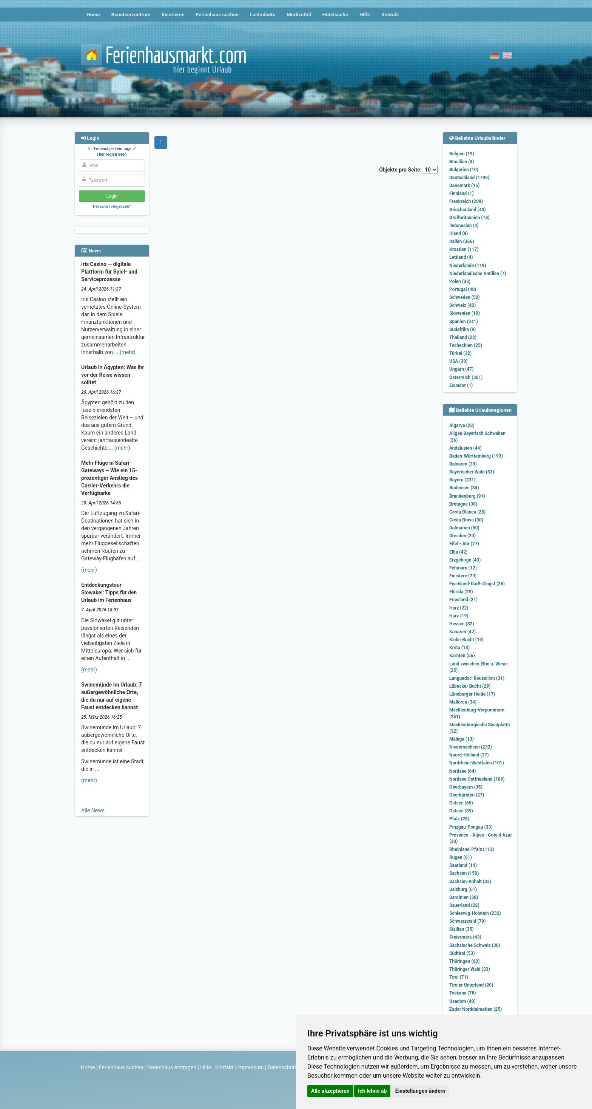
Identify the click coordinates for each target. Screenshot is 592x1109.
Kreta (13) (459, 647)
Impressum (250, 1067)
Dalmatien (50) (464, 528)
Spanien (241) (463, 321)
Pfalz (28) (459, 818)
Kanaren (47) (462, 631)
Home (93, 14)
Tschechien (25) (465, 345)
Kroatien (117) (464, 249)
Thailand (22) (462, 337)
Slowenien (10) (464, 313)
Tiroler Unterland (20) (471, 985)
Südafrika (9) (462, 329)
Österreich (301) (466, 377)
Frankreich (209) (466, 201)
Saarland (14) (463, 865)
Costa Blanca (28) (467, 512)
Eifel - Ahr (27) (464, 543)
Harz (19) (459, 616)
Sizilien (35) (461, 929)
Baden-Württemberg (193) (476, 456)
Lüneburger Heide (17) (472, 694)
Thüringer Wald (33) (469, 969)
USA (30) (458, 361)
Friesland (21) (463, 599)
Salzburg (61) (463, 889)
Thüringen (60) (464, 961)
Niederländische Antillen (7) (477, 273)
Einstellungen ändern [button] (420, 1091)
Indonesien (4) (464, 225)
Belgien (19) (461, 153)
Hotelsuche (335, 14)
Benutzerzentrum (131, 14)
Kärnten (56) (462, 655)
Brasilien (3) (461, 161)
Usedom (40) (462, 1001)
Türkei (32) (460, 353)
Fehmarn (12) (463, 568)
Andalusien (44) (465, 448)
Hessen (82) (461, 623)
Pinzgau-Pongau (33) (471, 827)
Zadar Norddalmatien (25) (475, 1009)
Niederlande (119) (467, 265)
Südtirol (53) (462, 953)
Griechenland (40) (467, 209)
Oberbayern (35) (466, 787)
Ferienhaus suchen (217, 14)
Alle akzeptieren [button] (330, 1091)
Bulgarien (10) (463, 169)
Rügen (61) (460, 857)
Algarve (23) (462, 425)
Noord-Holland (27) (469, 755)
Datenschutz (282, 1067)
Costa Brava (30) (466, 520)
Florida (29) (461, 591)
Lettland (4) (461, 257)
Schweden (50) (464, 297)
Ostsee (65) (461, 803)
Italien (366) (461, 241)
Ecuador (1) (461, 385)
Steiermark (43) (465, 937)
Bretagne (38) (463, 504)
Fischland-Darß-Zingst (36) (477, 583)
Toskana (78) (462, 993)
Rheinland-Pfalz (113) (471, 849)
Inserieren (173, 14)
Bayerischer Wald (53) (471, 472)
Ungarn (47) (461, 369)
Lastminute (262, 14)
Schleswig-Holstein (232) (475, 913)
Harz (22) (459, 608)
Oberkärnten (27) (466, 795)
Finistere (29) (462, 575)
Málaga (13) (461, 739)
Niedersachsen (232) (470, 747)
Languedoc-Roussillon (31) (476, 678)
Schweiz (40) (462, 305)
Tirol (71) (458, 977)
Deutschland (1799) (469, 177)
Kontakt (390, 14)
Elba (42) (458, 552)
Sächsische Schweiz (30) (474, 945)
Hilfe (364, 14)
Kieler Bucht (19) (466, 639)
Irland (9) (458, 233)
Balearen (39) (463, 464)
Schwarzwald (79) (467, 921)
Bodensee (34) (464, 487)
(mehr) (128, 352)
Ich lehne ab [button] (372, 1091)
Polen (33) (459, 281)
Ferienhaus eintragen (171, 1067)
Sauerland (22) (464, 905)
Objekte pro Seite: (408, 169)
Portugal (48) (462, 289)
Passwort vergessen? (112, 206)
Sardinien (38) (463, 897)
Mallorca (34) (462, 702)
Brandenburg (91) (467, 496)
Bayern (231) (462, 480)
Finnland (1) (461, 193)
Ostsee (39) (461, 811)
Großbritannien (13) (469, 217)
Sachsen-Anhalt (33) (470, 881)
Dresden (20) (462, 535)
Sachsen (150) (464, 873)
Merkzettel (299, 14)
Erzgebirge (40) (465, 560)
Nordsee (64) (462, 771)
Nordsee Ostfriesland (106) (477, 779)
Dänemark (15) (464, 185)
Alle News (93, 810)
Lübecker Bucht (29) (469, 686)
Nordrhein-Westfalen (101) (476, 763)
